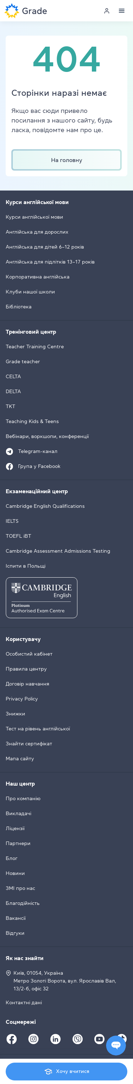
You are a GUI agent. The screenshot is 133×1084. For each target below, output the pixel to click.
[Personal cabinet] (107, 11)
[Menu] (122, 11)
